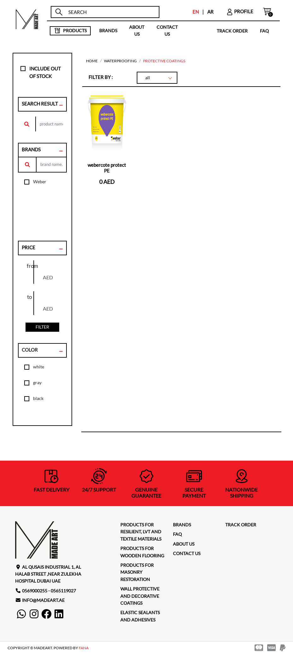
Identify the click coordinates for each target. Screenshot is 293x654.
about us (136, 30)
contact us (167, 30)
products (70, 30)
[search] (111, 12)
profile (239, 11)
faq (264, 30)
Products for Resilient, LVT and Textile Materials (140, 532)
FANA (84, 647)
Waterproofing (120, 60)
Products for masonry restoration (137, 572)
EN (195, 12)
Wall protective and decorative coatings (139, 596)
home (92, 60)
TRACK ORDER (232, 30)
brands (108, 30)
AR (210, 12)
